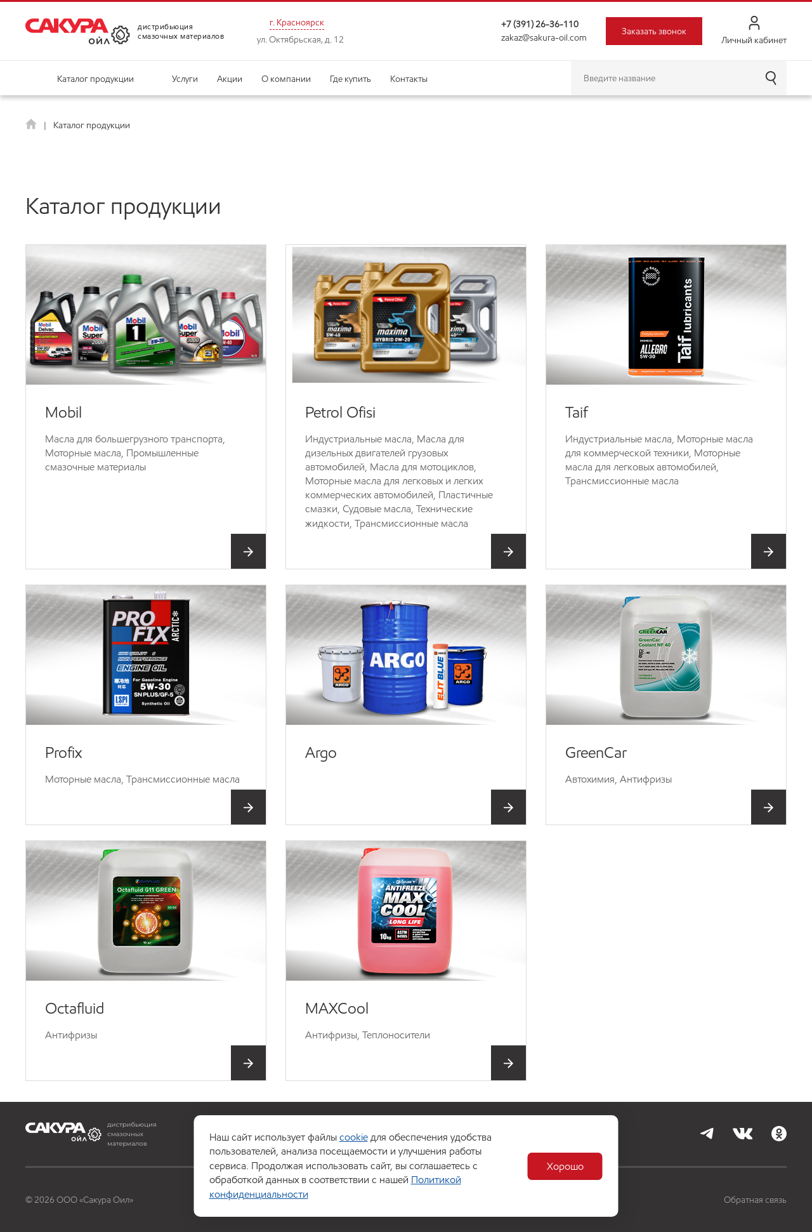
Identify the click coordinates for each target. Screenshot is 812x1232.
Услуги (185, 78)
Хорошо (565, 1166)
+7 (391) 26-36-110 (540, 24)
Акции (229, 78)
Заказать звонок (654, 31)
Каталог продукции (95, 78)
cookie (353, 1137)
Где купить (350, 78)
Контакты (409, 78)
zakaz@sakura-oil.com (544, 37)
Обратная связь (755, 1199)
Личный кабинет (754, 31)
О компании (286, 78)
